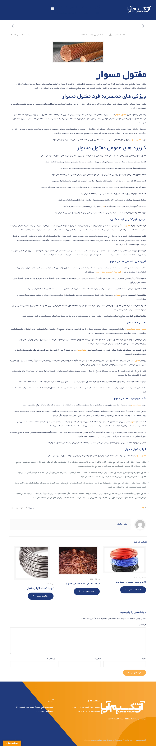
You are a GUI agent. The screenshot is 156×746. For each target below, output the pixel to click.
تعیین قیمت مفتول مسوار (135, 329)
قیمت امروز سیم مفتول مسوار (82, 583)
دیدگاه (142, 624)
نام (144, 658)
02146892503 (114, 719)
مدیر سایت (104, 35)
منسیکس (87, 740)
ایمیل (98, 658)
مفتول (127, 225)
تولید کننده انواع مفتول (40, 588)
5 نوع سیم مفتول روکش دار (130, 582)
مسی (103, 206)
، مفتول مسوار (121, 114)
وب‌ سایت (51, 658)
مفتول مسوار (136, 139)
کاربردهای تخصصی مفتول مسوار (108, 272)
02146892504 (127, 719)
